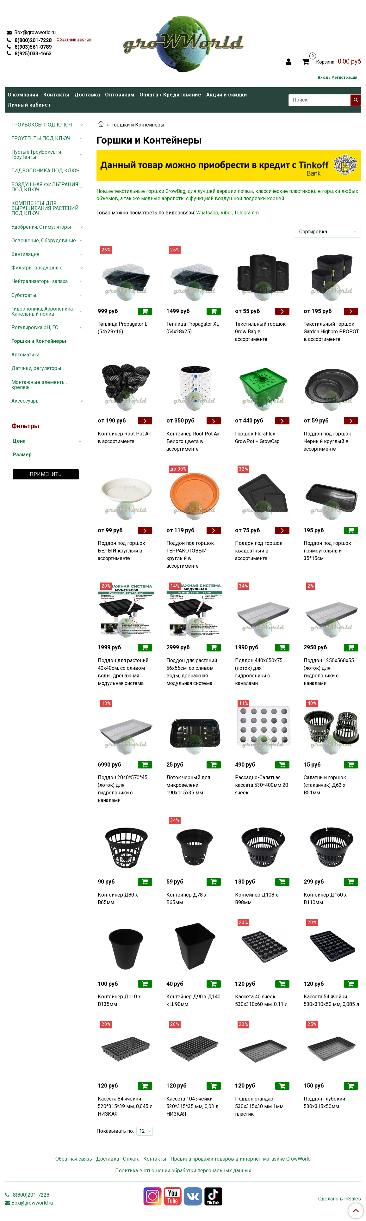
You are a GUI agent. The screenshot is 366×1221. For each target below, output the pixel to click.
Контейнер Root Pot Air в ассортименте (124, 437)
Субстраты (23, 295)
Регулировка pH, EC (34, 327)
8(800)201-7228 (32, 40)
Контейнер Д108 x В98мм (256, 898)
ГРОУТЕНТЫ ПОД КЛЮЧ (41, 138)
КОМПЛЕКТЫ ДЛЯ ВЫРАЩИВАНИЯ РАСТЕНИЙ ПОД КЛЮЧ (45, 208)
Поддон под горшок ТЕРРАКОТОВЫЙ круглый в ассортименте (190, 554)
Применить (46, 474)
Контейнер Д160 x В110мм (325, 898)
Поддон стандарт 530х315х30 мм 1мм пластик (259, 1106)
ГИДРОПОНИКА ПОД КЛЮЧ (45, 171)
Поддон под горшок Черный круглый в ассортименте (327, 441)
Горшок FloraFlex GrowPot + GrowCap (257, 437)
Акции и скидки (226, 95)
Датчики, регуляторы (36, 368)
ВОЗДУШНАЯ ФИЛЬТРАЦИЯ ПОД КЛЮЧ (44, 187)
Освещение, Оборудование (43, 240)
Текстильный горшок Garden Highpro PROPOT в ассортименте (331, 331)
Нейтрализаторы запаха (39, 281)
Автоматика (25, 355)
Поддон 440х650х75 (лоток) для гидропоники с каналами (258, 671)
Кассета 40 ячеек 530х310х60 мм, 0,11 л (261, 1000)
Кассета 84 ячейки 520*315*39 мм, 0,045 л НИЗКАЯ (125, 1106)
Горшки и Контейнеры (38, 341)
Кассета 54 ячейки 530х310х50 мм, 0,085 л (331, 1000)
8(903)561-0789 (32, 47)
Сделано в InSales (339, 1198)
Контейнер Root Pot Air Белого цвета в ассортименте (193, 441)
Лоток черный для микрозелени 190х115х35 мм (188, 785)
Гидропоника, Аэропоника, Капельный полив (42, 311)
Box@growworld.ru (34, 32)
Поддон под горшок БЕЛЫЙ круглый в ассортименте (121, 550)
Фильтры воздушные (37, 268)
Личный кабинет (29, 105)
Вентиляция (25, 254)
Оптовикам (119, 95)
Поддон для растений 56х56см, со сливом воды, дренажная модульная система (191, 671)
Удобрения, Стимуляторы (41, 227)
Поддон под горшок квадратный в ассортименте (258, 550)
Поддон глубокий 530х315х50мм (324, 1102)
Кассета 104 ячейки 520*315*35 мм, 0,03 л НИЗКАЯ (192, 1106)
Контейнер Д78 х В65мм (186, 898)
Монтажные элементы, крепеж (39, 384)
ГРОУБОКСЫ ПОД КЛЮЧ (41, 125)
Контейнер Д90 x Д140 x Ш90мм (193, 1000)
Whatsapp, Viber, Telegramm (227, 213)
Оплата (131, 1159)
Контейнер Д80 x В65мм (118, 898)
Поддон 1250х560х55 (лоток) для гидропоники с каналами (329, 671)
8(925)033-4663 (32, 53)
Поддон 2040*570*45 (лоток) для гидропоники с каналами (122, 788)
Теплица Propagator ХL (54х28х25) (192, 328)
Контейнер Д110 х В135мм (119, 1000)
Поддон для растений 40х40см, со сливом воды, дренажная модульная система (123, 671)
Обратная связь (73, 1159)
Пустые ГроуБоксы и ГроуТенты (36, 154)
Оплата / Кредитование (171, 95)
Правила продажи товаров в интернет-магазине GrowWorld (241, 1159)
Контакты (56, 95)
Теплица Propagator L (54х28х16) (122, 328)
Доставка (87, 95)
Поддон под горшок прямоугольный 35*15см (327, 550)
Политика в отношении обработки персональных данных (183, 1171)
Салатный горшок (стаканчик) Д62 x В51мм (325, 785)
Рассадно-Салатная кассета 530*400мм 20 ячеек (261, 785)
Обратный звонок (74, 40)
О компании (23, 95)
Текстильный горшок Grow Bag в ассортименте (260, 331)
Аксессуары (25, 401)
